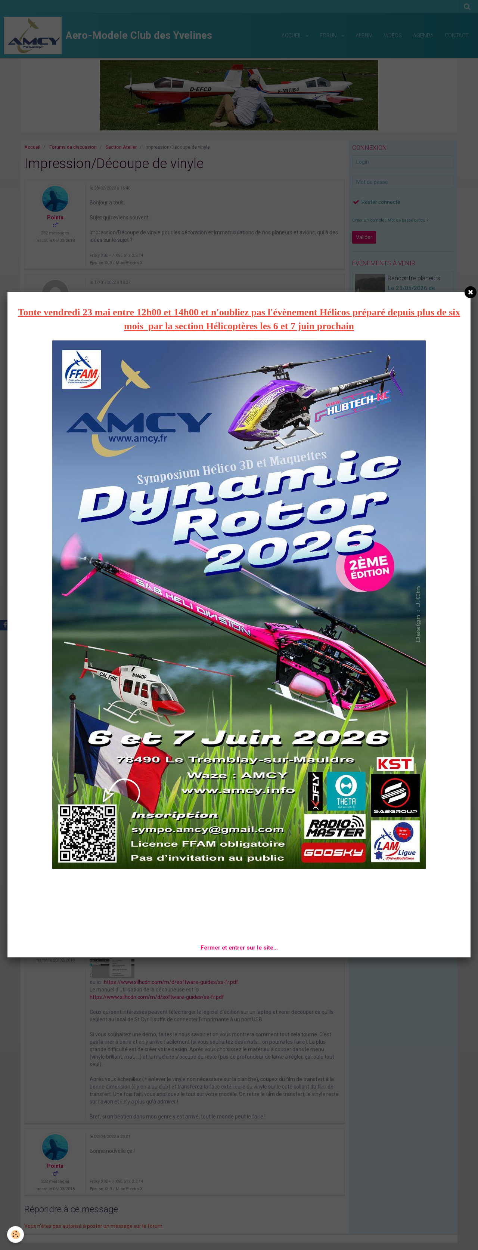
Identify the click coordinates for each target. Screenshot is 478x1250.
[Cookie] (15, 1234)
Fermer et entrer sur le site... (239, 947)
